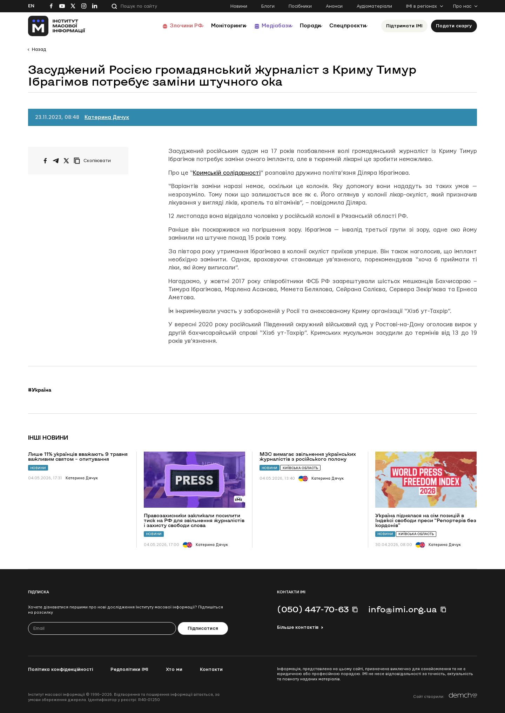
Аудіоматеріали (374, 6)
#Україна (39, 389)
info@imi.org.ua (402, 609)
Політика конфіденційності (60, 669)
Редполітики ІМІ (129, 669)
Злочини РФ (163, 25)
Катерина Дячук (107, 117)
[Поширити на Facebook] (45, 161)
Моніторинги (210, 25)
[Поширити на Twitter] (66, 161)
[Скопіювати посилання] (94, 161)
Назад (39, 49)
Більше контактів (297, 627)
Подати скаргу (454, 26)
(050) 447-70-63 (313, 609)
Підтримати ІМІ (404, 26)
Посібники (300, 6)
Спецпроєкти (345, 25)
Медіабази (262, 25)
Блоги (268, 6)
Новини (238, 6)
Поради (302, 25)
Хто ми (174, 669)
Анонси (334, 6)
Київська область (300, 468)
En (31, 6)
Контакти (211, 669)
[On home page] (56, 26)
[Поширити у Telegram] (56, 161)
